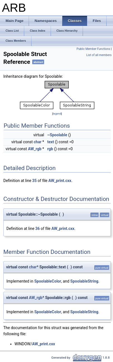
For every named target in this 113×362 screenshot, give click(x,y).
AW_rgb (34, 149)
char (37, 142)
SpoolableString (84, 281)
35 (34, 180)
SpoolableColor (47, 281)
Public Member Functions (93, 49)
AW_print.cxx (59, 180)
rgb (50, 149)
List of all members (99, 55)
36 (37, 228)
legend (57, 113)
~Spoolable (57, 135)
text (50, 142)
